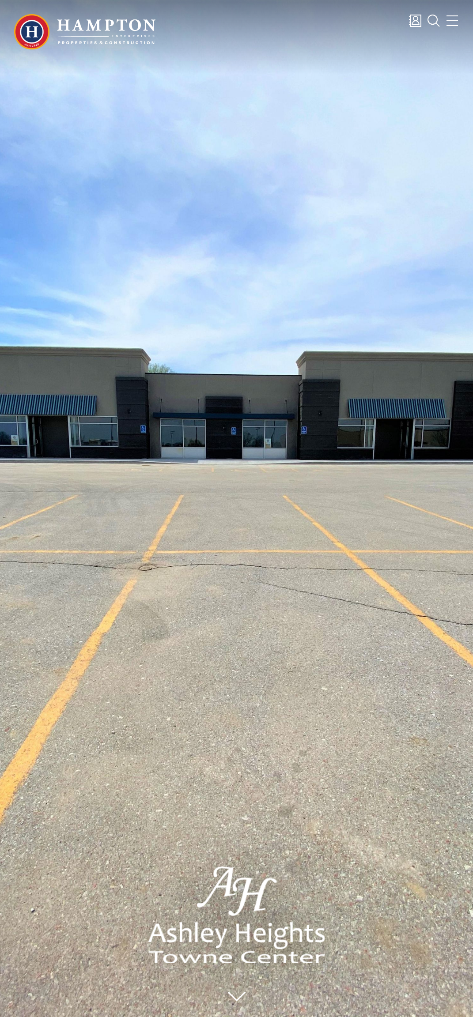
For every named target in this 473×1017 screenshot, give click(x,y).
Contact (415, 20)
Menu (452, 20)
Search (433, 20)
